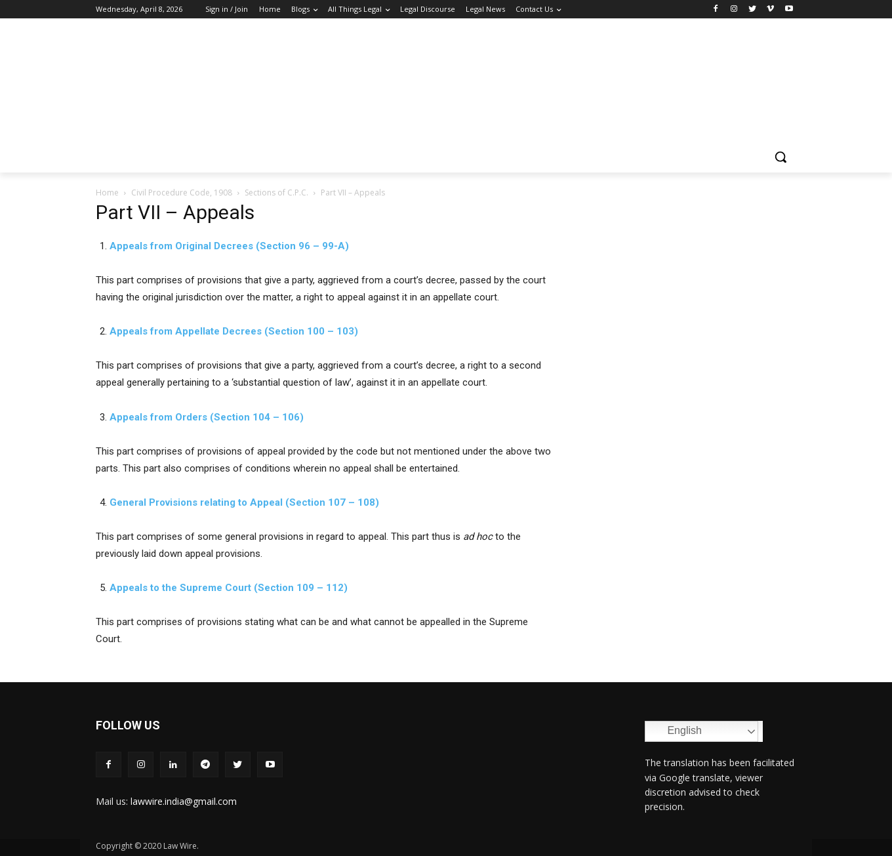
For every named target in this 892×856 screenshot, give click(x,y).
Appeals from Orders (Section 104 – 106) (207, 417)
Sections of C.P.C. (276, 192)
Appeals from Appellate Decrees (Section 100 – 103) (234, 331)
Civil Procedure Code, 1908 (181, 192)
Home (107, 192)
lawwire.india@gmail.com (184, 801)
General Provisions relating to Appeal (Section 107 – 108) (244, 502)
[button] (780, 157)
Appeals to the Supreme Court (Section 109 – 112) (229, 588)
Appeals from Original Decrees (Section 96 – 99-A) (229, 246)
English (675, 731)
